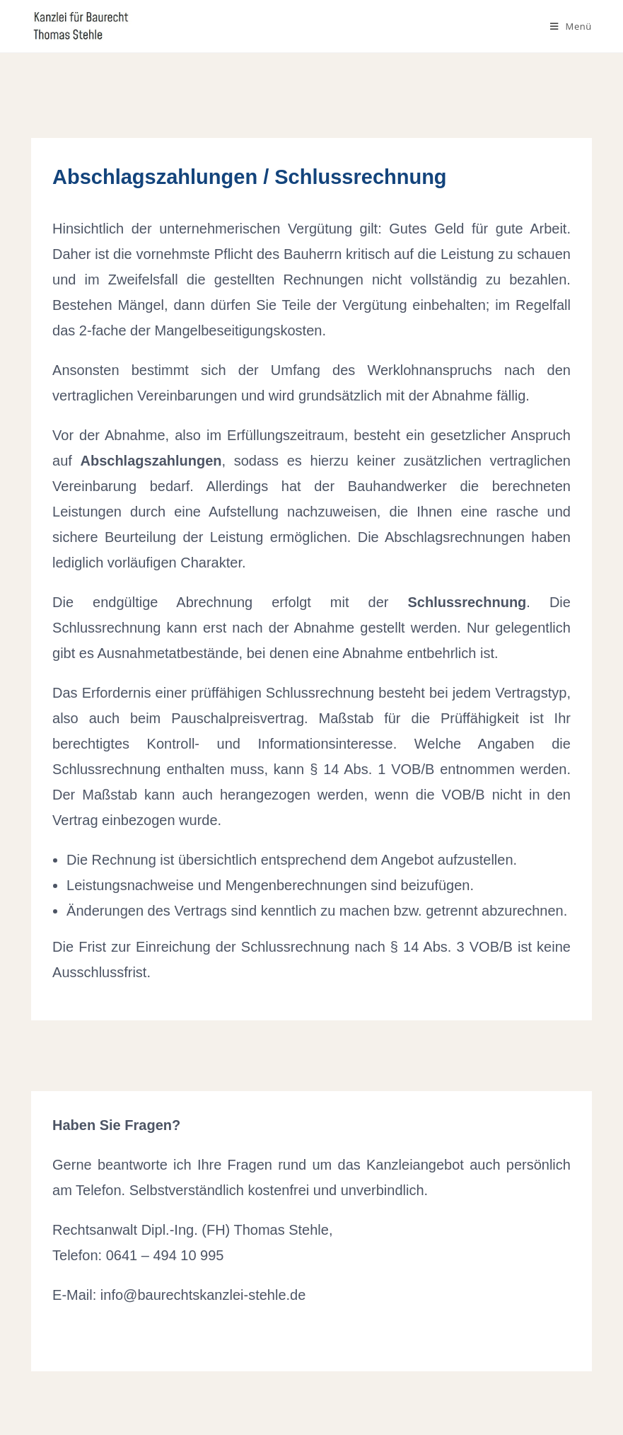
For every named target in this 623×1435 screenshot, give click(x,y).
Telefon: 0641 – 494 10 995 (137, 1255)
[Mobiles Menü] (571, 26)
